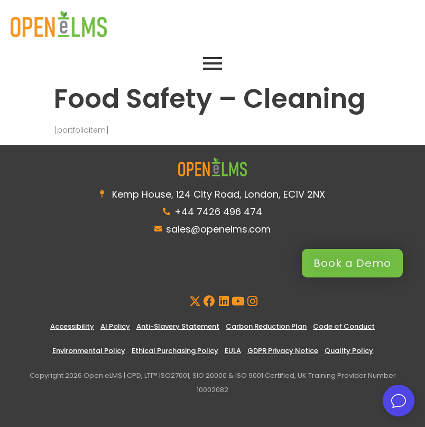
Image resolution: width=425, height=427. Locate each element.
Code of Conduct (344, 326)
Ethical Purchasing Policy (175, 351)
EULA (233, 351)
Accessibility (72, 326)
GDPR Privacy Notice (282, 351)
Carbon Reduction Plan (266, 326)
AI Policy (115, 326)
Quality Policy (349, 351)
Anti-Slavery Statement (177, 326)
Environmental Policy (88, 351)
